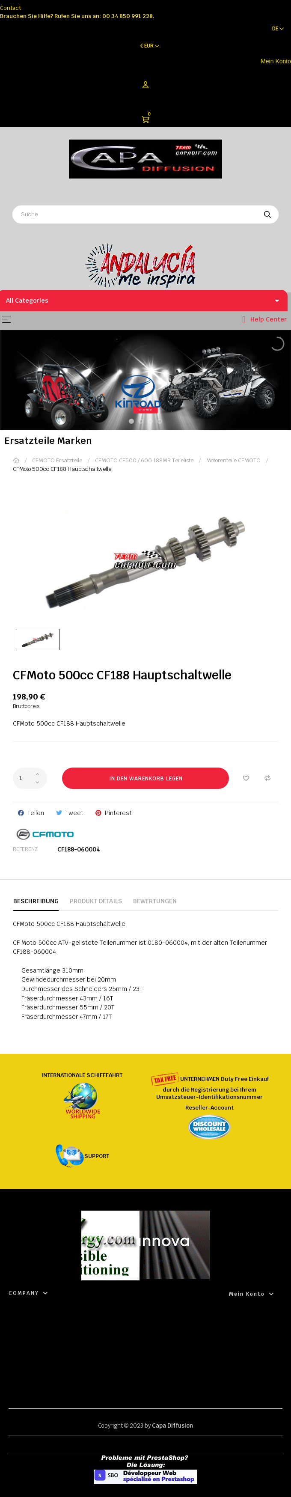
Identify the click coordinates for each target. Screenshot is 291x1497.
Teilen (35, 813)
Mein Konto (276, 61)
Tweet (74, 813)
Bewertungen (155, 901)
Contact (10, 8)
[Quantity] (30, 778)
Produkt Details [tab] (96, 901)
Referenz (25, 849)
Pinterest (118, 813)
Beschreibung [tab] (36, 901)
